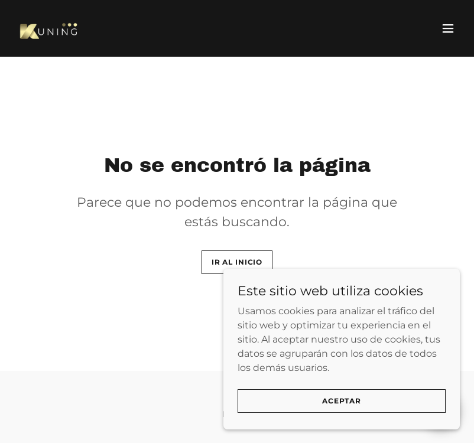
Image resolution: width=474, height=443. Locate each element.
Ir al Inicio (237, 262)
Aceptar (341, 400)
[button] (448, 28)
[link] (49, 28)
